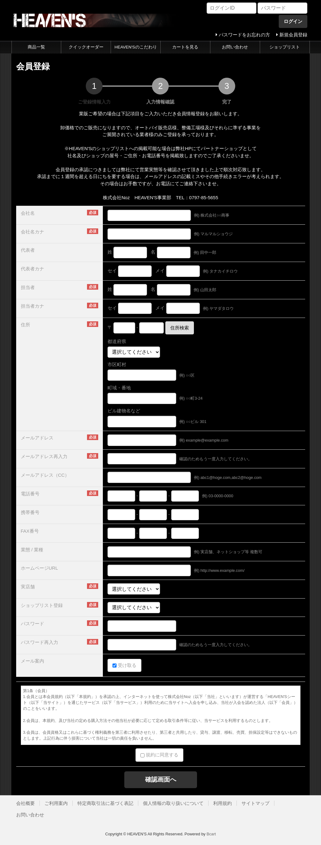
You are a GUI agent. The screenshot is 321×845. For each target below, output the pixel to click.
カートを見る (185, 47)
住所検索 (179, 327)
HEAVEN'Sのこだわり (136, 47)
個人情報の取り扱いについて (173, 803)
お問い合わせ (235, 47)
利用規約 (222, 803)
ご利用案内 (56, 803)
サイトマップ (255, 803)
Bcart (211, 834)
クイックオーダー (86, 47)
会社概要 (25, 803)
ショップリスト (284, 47)
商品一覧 (36, 47)
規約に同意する (159, 754)
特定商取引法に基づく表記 (105, 803)
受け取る (124, 665)
